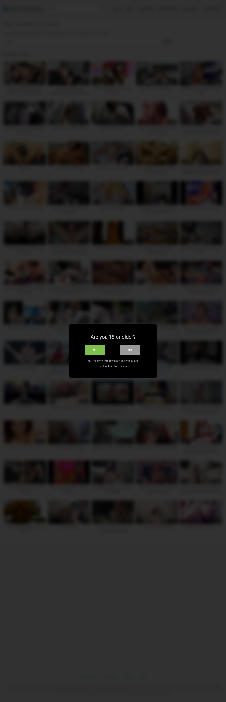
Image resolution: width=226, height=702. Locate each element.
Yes (94, 350)
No (130, 350)
